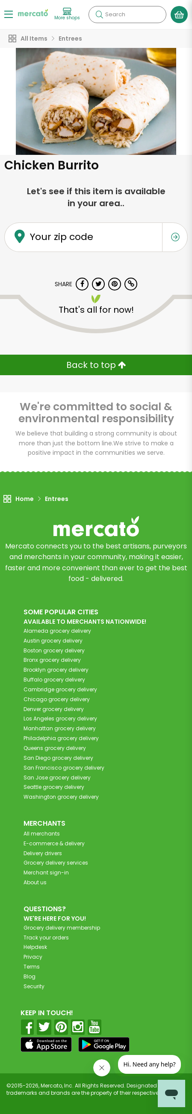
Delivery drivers (43, 853)
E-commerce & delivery (54, 843)
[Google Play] (104, 1044)
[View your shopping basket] (179, 14)
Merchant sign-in (46, 872)
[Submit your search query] (99, 14)
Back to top (96, 365)
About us (35, 882)
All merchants (42, 833)
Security (34, 986)
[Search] (127, 14)
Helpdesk (35, 947)
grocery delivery (57, 630)
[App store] (46, 1044)
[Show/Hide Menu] (8, 14)
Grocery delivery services (56, 862)
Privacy (33, 956)
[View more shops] (67, 14)
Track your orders (46, 937)
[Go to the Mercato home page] (33, 12)
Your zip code (61, 237)
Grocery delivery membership (62, 927)
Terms (32, 966)
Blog (29, 976)
